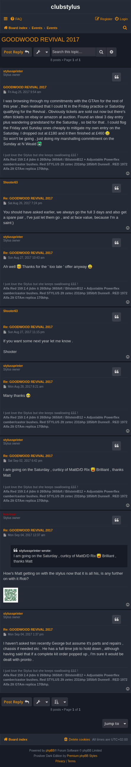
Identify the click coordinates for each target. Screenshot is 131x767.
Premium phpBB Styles (82, 756)
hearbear (9, 514)
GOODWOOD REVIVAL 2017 (40, 39)
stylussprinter (13, 71)
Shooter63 (10, 182)
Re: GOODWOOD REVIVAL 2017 (28, 198)
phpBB (50, 750)
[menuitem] (16, 19)
